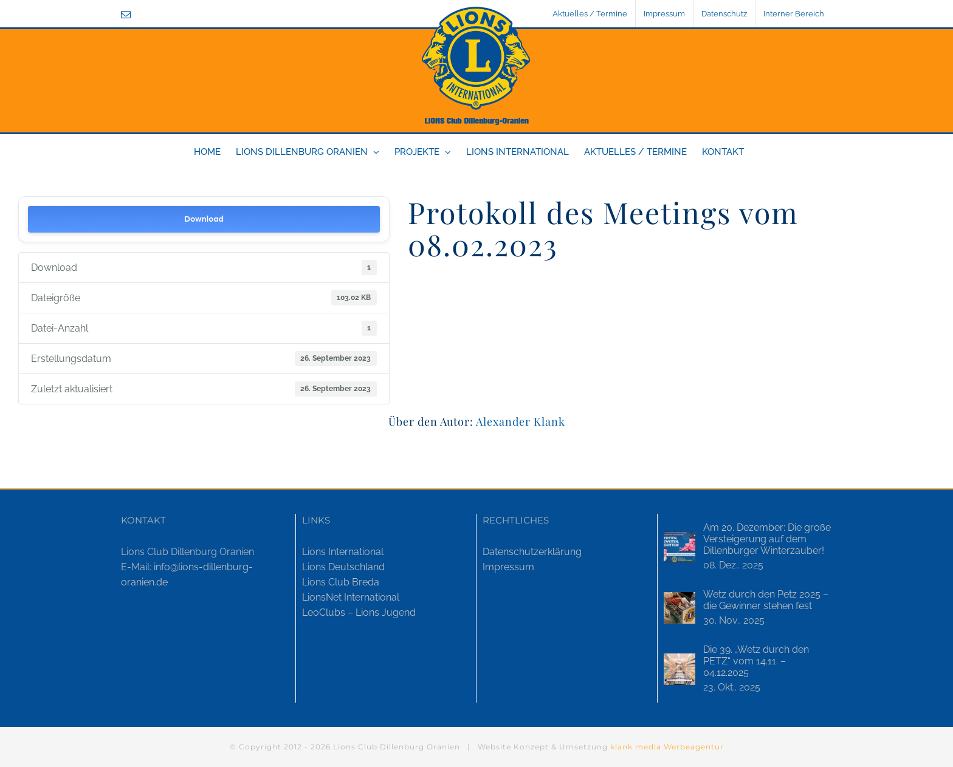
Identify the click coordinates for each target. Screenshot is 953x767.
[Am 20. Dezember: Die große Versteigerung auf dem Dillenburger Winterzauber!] (679, 547)
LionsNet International (350, 597)
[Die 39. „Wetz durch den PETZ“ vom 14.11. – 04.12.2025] (679, 669)
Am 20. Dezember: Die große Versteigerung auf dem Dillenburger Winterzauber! (767, 539)
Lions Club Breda (340, 582)
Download (204, 219)
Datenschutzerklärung (532, 551)
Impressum (508, 567)
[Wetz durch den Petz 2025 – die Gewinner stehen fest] (679, 608)
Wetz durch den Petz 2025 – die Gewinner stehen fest (765, 600)
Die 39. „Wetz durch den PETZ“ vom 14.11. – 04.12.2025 (756, 661)
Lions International (343, 551)
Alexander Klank (520, 421)
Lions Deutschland (343, 567)
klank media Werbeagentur (667, 746)
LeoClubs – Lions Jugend (359, 612)
